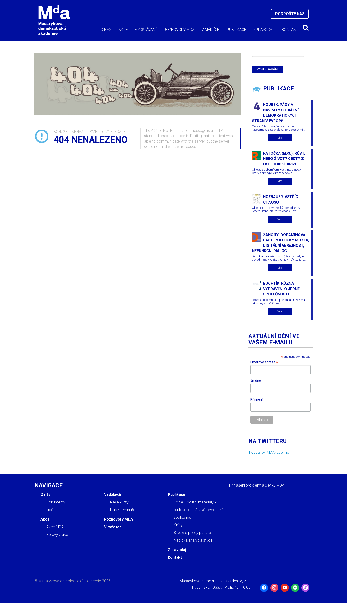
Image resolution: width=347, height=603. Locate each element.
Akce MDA (55, 527)
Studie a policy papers (192, 532)
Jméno (255, 381)
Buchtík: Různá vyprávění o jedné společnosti (281, 288)
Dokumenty (55, 502)
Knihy (178, 525)
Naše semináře (122, 510)
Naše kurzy (119, 502)
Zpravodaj (264, 29)
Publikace (236, 29)
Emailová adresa (264, 362)
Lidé (49, 510)
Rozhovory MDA (179, 29)
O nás (106, 29)
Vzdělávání (146, 29)
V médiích (211, 29)
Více (279, 138)
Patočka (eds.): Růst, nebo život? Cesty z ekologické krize (284, 158)
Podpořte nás (289, 13)
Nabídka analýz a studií (193, 540)
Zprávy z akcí (57, 534)
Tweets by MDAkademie (268, 452)
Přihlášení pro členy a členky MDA (256, 485)
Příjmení (256, 399)
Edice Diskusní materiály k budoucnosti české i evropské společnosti (199, 510)
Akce (123, 29)
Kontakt (290, 29)
